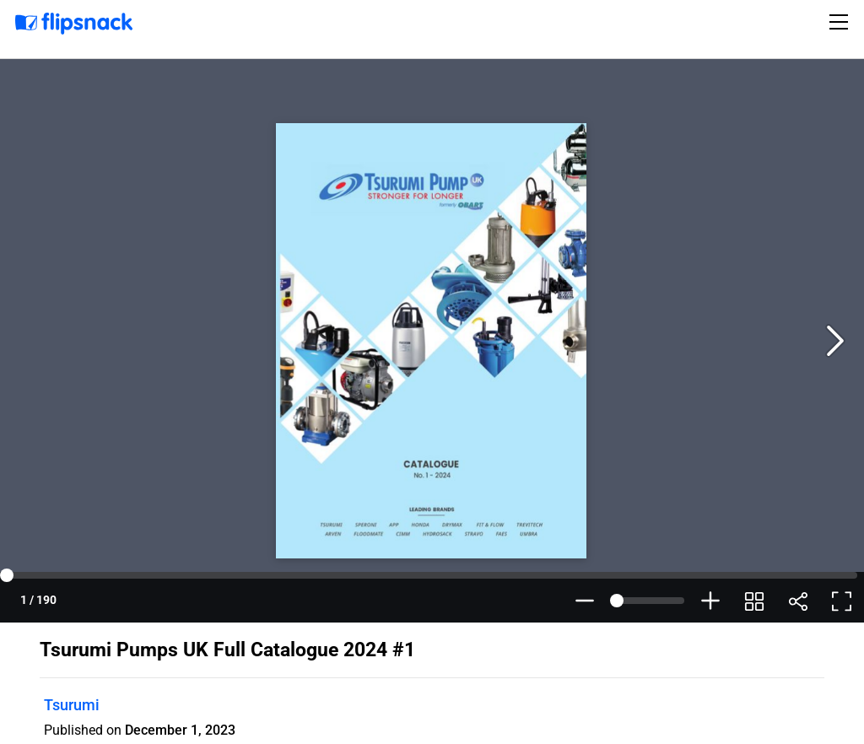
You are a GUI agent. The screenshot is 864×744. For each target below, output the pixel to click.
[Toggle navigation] (841, 21)
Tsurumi (72, 705)
